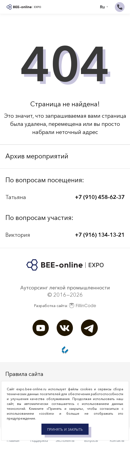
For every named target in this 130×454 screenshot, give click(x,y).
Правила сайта (24, 374)
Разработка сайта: (65, 305)
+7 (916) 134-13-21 (100, 235)
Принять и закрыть (65, 429)
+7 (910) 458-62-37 (100, 197)
